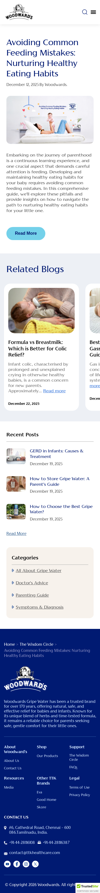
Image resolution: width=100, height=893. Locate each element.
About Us (11, 760)
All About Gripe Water (38, 571)
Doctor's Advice (32, 583)
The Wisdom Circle (36, 645)
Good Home (46, 799)
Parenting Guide (32, 595)
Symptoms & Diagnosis (39, 607)
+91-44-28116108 (22, 843)
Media (9, 787)
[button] (87, 888)
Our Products (47, 756)
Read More (26, 233)
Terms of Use (79, 787)
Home (9, 645)
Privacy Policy (79, 795)
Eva (39, 792)
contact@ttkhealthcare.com (34, 853)
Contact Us (12, 768)
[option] (41, 347)
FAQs (73, 767)
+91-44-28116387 (56, 843)
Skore (41, 807)
